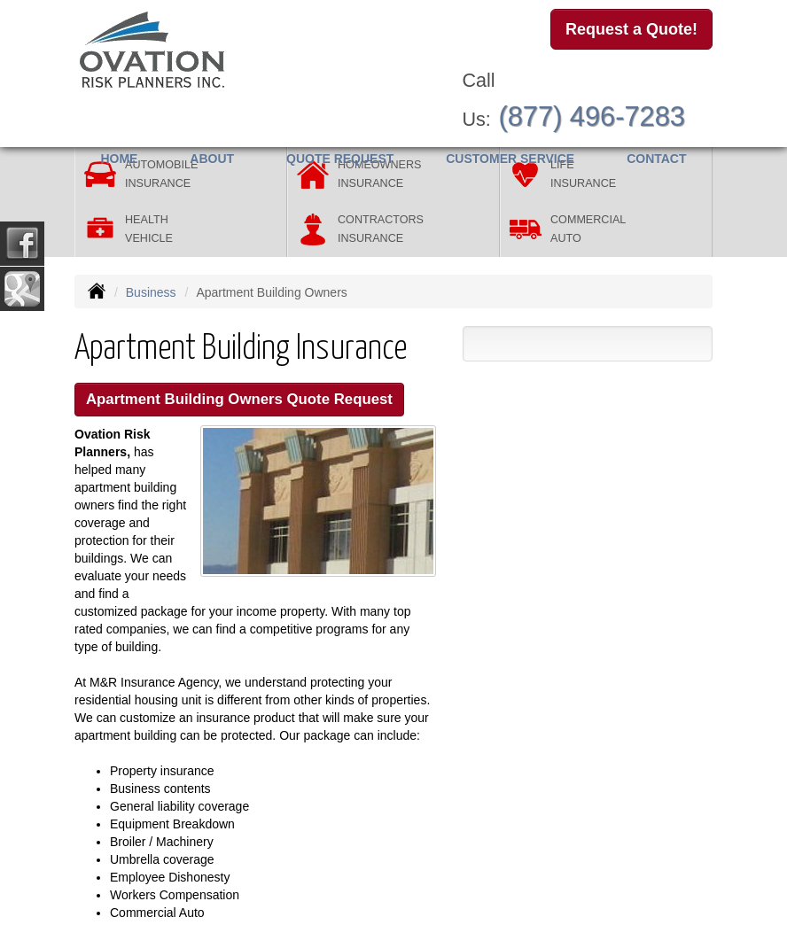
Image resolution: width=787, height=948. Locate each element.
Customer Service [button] (510, 159)
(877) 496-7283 (591, 116)
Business (151, 292)
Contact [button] (656, 159)
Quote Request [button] (340, 159)
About (212, 159)
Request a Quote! (631, 29)
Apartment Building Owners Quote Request (239, 399)
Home (118, 159)
